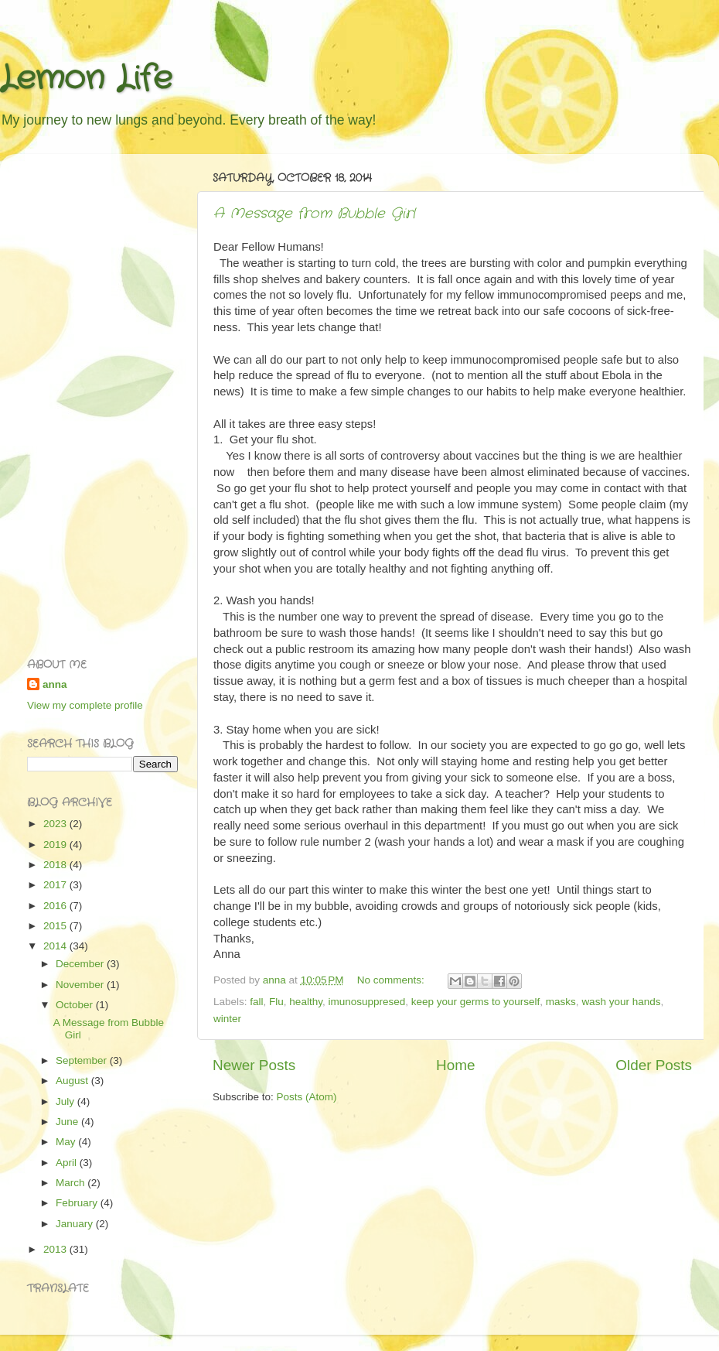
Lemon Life (86, 79)
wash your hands (620, 1001)
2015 (56, 926)
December (81, 964)
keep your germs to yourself (475, 1001)
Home (455, 1065)
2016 (56, 905)
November (81, 984)
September (83, 1060)
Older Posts (653, 1065)
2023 (56, 823)
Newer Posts (254, 1065)
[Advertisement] (89, 398)
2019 (56, 844)
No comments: (392, 980)
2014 (56, 946)
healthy (305, 1001)
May (67, 1141)
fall (256, 1001)
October (76, 1005)
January (76, 1224)
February (78, 1203)
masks (561, 1001)
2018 (56, 864)
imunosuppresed (366, 1001)
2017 (56, 885)
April (68, 1162)
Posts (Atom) (307, 1097)
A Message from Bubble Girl (314, 214)
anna (55, 684)
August (73, 1080)
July (66, 1101)
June (68, 1121)
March (71, 1183)
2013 (56, 1249)
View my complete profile (85, 705)
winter (227, 1018)
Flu (276, 1001)
